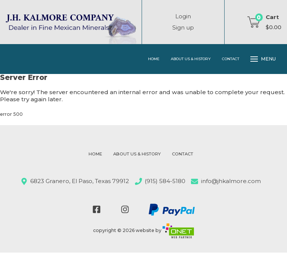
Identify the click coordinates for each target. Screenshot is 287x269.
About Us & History (191, 58)
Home (154, 58)
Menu (263, 59)
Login (183, 16)
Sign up (183, 27)
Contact (230, 58)
